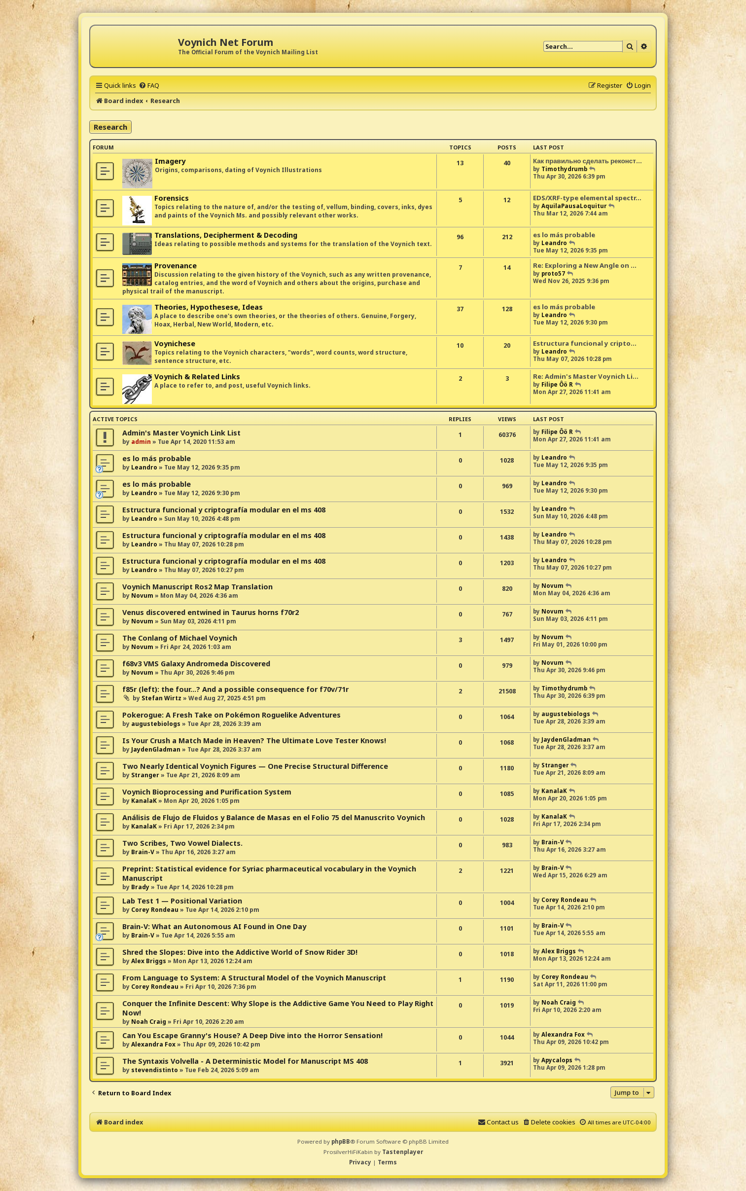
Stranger (145, 775)
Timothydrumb (564, 169)
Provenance (175, 265)
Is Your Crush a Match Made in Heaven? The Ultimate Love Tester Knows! (254, 740)
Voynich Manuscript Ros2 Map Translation (197, 586)
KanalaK (144, 800)
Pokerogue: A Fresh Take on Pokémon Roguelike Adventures (231, 715)
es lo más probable (564, 234)
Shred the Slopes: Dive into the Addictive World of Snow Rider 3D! (239, 952)
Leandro (554, 243)
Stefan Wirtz (161, 698)
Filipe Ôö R (557, 384)
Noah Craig (148, 1021)
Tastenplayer (402, 1151)
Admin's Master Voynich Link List (181, 432)
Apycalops (556, 1060)
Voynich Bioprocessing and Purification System (206, 791)
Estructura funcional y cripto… (585, 343)
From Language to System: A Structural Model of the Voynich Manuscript (254, 977)
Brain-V (142, 852)
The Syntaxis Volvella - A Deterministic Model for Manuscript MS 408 (245, 1061)
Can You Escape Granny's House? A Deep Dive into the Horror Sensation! (252, 1035)
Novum (142, 595)
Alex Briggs (148, 961)
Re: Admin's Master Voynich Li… (586, 376)
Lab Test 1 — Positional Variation (182, 900)
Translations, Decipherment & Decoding (225, 235)
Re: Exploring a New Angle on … (585, 265)
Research (110, 127)
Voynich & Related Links (197, 376)
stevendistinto (154, 1070)
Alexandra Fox (153, 1044)
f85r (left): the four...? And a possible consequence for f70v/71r (235, 689)
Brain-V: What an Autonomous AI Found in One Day (214, 926)
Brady (140, 887)
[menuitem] (149, 85)
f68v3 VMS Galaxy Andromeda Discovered (196, 663)
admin (141, 441)
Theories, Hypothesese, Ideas (208, 307)
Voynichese (174, 343)
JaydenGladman (155, 749)
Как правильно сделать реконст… (587, 160)
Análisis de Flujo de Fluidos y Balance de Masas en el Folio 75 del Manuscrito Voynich (273, 817)
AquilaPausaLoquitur (573, 206)
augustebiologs (155, 724)
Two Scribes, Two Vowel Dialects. (182, 843)
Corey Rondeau (154, 909)
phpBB (340, 1141)
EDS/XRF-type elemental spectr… (587, 197)
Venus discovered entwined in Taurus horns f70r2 (210, 612)
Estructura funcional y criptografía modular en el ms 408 (223, 509)
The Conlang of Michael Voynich (179, 638)
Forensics (171, 198)
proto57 (553, 273)
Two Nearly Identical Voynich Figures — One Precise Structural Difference (255, 766)
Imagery (170, 161)
